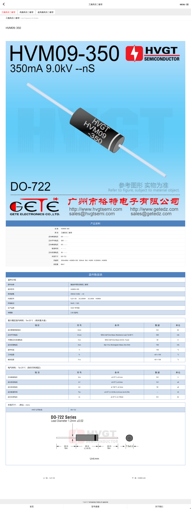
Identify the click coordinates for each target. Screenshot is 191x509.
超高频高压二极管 (46, 12)
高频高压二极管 (26, 12)
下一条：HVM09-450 (138, 478)
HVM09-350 (73, 260)
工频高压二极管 (8, 12)
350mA (81, 260)
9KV (86, 260)
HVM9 (91, 260)
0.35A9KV (97, 260)
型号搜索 (95, 506)
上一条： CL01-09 (49, 478)
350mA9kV (64, 260)
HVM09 (104, 260)
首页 (32, 506)
